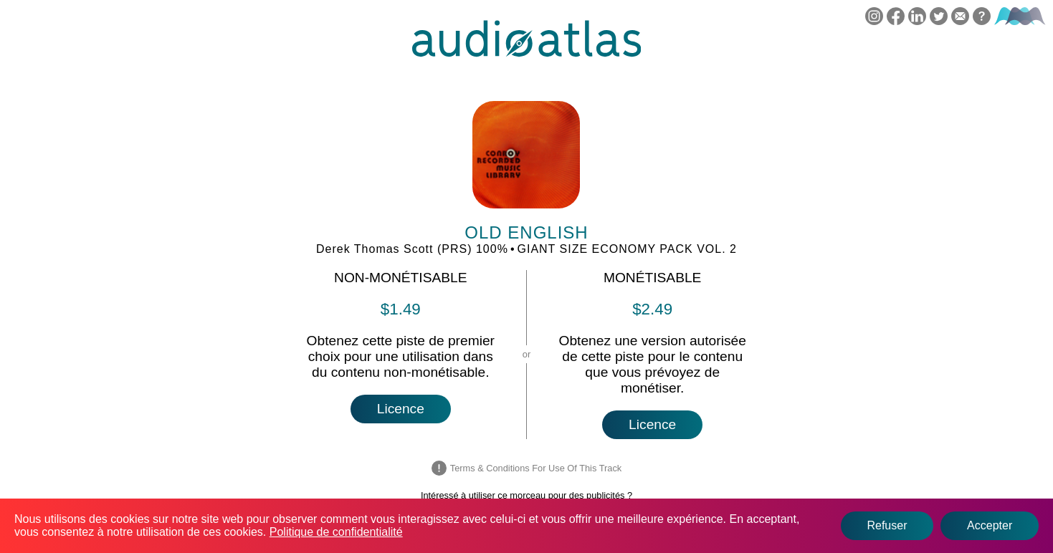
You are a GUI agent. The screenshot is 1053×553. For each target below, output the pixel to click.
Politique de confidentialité (336, 532)
